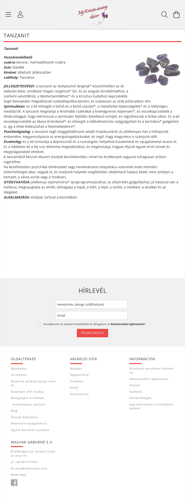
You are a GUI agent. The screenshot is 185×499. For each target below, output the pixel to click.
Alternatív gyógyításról (29, 423)
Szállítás (135, 391)
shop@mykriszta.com (31, 468)
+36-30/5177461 (26, 462)
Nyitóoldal (19, 368)
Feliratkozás (92, 333)
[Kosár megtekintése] (176, 14)
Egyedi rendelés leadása (30, 430)
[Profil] (20, 14)
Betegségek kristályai (27, 398)
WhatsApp (18, 475)
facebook (14, 482)
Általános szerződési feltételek (151, 370)
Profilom (76, 381)
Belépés (76, 368)
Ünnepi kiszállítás (24, 417)
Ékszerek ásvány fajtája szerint (33, 383)
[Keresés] (164, 14)
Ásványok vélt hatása (27, 391)
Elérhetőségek (140, 398)
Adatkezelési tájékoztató (149, 379)
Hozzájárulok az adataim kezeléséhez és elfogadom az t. (94, 324)
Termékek (18, 375)
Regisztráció (79, 375)
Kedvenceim (79, 394)
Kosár (74, 388)
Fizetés (134, 385)
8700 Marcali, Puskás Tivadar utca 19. (33, 454)
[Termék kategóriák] (8, 14)
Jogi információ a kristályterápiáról (151, 406)
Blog (14, 411)
